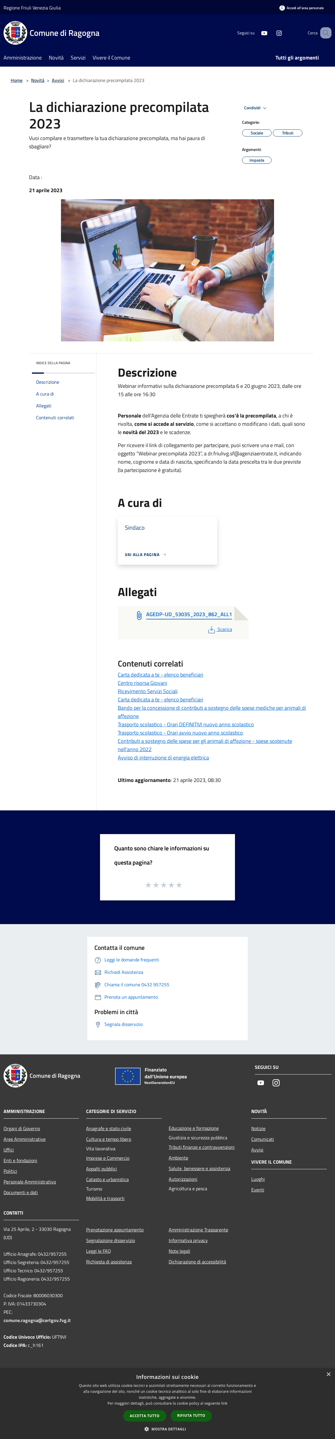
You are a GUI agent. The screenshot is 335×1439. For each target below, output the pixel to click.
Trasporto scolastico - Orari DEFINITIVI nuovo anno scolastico (186, 724)
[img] (82, 361)
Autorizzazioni (183, 1179)
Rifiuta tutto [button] (191, 1415)
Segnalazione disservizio (110, 1240)
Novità (37, 80)
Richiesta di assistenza (109, 1261)
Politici (10, 1171)
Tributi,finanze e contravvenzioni (202, 1147)
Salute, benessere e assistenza (199, 1168)
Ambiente (178, 1157)
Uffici (9, 1149)
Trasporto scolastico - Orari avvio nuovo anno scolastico (180, 733)
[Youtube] (257, 33)
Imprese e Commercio (107, 1158)
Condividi (256, 108)
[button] (167, 1429)
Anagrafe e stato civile (108, 1128)
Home (16, 80)
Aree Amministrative (25, 1139)
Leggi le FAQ (98, 1251)
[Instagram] (272, 33)
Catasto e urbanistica (107, 1179)
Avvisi (58, 80)
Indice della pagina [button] (53, 363)
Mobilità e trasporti (105, 1198)
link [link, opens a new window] (224, 1403)
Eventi (257, 1189)
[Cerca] (324, 33)
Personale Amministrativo (30, 1181)
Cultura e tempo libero (108, 1139)
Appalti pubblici (101, 1168)
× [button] (328, 1374)
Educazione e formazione (194, 1128)
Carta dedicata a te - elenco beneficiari (160, 675)
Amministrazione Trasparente (198, 1229)
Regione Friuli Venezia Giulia (32, 7)
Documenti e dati (21, 1192)
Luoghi (258, 1179)
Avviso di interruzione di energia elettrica (163, 758)
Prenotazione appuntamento (115, 1229)
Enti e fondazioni (20, 1160)
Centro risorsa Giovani (142, 683)
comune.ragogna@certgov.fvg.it (37, 1320)
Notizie (258, 1128)
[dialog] (167, 1403)
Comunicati (262, 1139)
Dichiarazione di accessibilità (197, 1261)
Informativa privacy (188, 1240)
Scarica (219, 629)
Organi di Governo (22, 1128)
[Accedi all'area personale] (301, 8)
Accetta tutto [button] (145, 1415)
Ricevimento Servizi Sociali (148, 691)
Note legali (179, 1251)
